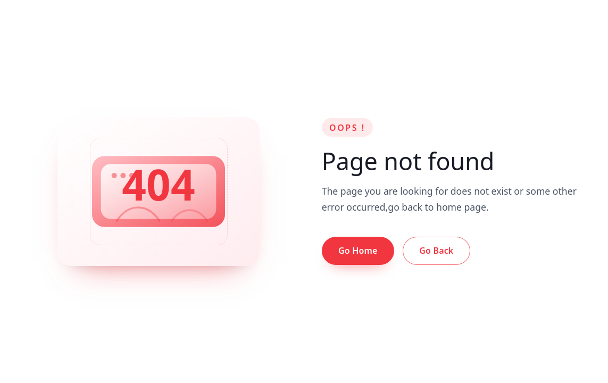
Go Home (357, 250)
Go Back (436, 250)
